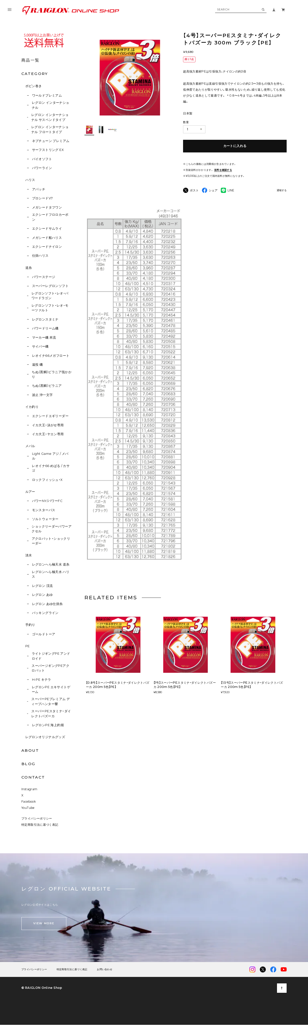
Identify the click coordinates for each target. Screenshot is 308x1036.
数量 (186, 122)
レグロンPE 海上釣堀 (48, 725)
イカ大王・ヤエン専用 (48, 434)
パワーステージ (43, 277)
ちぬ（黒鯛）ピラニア (47, 386)
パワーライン (42, 168)
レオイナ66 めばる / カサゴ (51, 468)
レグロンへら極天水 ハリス (50, 574)
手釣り (30, 625)
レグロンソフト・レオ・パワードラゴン (50, 295)
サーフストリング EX (48, 150)
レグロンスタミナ (45, 319)
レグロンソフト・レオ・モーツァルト (50, 308)
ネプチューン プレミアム (51, 141)
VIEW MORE (43, 923)
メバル (30, 446)
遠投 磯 (37, 364)
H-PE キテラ (41, 679)
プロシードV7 (42, 198)
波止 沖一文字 (42, 395)
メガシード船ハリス (47, 238)
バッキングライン (45, 613)
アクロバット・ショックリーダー (51, 541)
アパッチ (38, 189)
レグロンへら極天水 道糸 (51, 564)
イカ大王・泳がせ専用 (48, 425)
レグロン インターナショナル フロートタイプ (50, 129)
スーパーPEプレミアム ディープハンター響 (50, 701)
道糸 (28, 268)
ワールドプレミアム (47, 95)
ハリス (30, 180)
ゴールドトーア (43, 634)
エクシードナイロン (47, 247)
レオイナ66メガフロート (51, 355)
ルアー (30, 492)
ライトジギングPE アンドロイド (51, 656)
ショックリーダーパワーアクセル (52, 529)
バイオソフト (42, 159)
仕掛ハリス (40, 255)
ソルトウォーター (45, 519)
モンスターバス (43, 510)
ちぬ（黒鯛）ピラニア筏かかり (52, 374)
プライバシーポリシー (36, 818)
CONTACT (33, 777)
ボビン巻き (33, 86)
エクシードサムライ (47, 228)
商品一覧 (30, 60)
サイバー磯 (40, 346)
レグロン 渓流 (42, 586)
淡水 (28, 555)
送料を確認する (223, 170)
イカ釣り (32, 407)
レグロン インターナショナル (50, 105)
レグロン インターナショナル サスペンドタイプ (50, 117)
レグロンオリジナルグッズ (45, 737)
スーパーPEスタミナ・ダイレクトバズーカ (51, 713)
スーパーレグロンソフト (50, 286)
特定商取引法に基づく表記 (39, 824)
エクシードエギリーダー (50, 416)
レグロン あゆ (42, 595)
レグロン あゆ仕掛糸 (47, 604)
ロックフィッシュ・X (47, 480)
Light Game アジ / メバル (50, 456)
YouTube (28, 808)
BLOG (28, 763)
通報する (282, 190)
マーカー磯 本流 (44, 337)
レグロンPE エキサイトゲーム (51, 689)
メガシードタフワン (47, 207)
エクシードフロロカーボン (50, 217)
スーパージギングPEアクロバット (50, 668)
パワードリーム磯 (45, 328)
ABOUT (30, 750)
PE (27, 646)
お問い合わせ (104, 969)
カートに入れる (235, 146)
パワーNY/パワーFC (47, 501)
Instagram (29, 789)
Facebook (28, 801)
